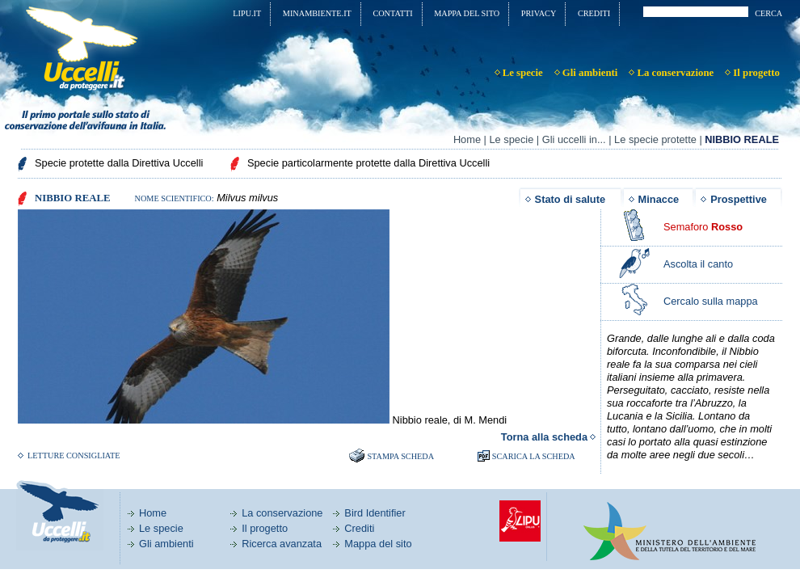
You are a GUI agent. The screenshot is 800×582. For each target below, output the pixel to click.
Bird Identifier (374, 513)
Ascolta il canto (698, 264)
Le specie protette (655, 139)
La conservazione (282, 513)
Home (467, 139)
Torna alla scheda (544, 437)
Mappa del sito (377, 544)
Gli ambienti (166, 544)
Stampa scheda (400, 456)
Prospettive (738, 199)
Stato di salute (570, 199)
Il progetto (265, 528)
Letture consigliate (73, 455)
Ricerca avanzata (282, 544)
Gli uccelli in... (574, 139)
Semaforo (703, 227)
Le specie (511, 139)
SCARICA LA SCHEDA (533, 456)
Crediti (359, 528)
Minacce (659, 199)
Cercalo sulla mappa (710, 301)
